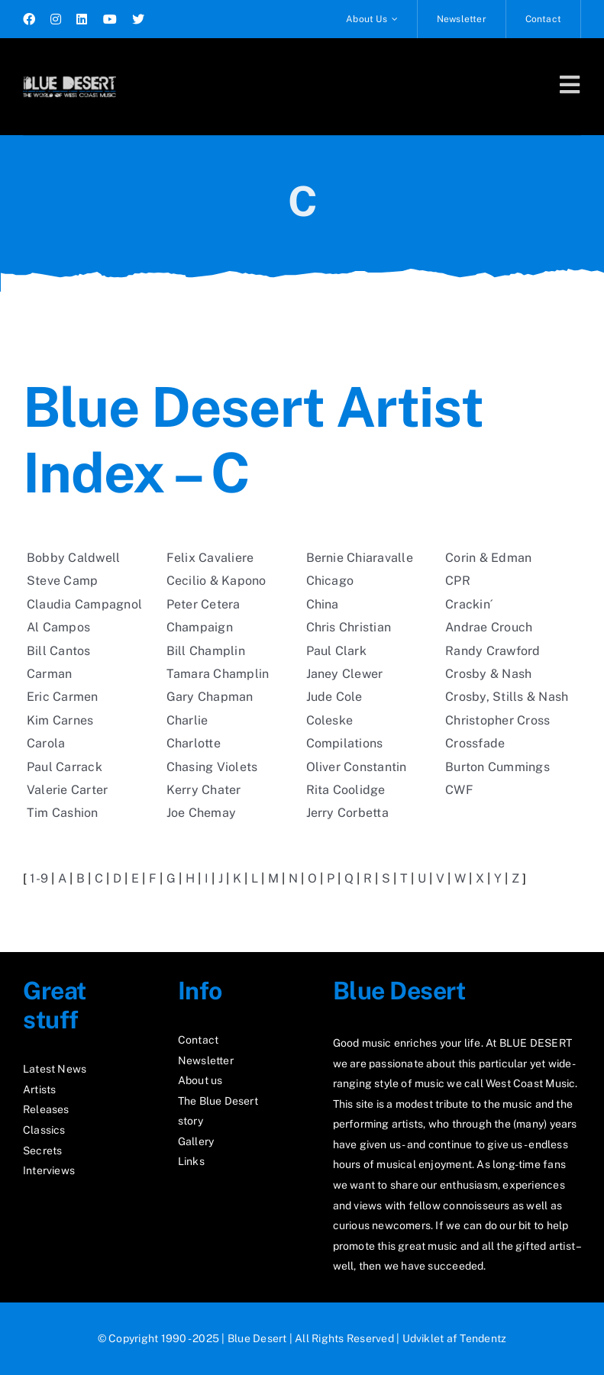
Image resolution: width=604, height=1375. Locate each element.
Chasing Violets (212, 767)
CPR (457, 580)
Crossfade (475, 743)
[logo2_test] (69, 74)
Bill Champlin (205, 651)
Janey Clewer (344, 674)
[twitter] (138, 19)
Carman (49, 674)
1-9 (39, 878)
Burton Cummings (497, 767)
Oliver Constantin (356, 767)
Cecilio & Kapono (216, 580)
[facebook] (29, 19)
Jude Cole (334, 696)
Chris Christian (349, 627)
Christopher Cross (497, 720)
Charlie (187, 720)
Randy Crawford (492, 651)
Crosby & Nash (488, 674)
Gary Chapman (210, 696)
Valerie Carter (67, 790)
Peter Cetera (203, 604)
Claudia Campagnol (84, 604)
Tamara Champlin (218, 674)
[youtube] (110, 19)
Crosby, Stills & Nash (506, 696)
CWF (459, 790)
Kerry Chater (203, 790)
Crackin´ (469, 604)
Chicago (330, 580)
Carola (46, 743)
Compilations (344, 743)
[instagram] (55, 19)
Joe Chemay (201, 812)
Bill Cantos (59, 651)
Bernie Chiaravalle (359, 557)
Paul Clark (336, 651)
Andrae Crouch (488, 627)
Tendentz (483, 1338)
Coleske (330, 720)
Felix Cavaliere (210, 557)
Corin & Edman (488, 557)
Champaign (199, 627)
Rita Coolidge (346, 790)
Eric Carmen (63, 696)
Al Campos (58, 627)
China (322, 604)
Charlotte (193, 743)
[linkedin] (81, 19)
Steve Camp (62, 580)
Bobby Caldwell (73, 557)
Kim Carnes (60, 720)
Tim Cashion (63, 812)
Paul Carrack (64, 767)
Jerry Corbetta (347, 812)
